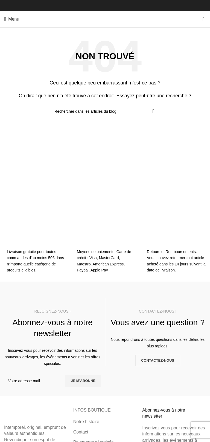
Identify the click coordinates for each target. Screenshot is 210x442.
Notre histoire (86, 421)
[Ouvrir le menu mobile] (11, 19)
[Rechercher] (105, 111)
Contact (80, 432)
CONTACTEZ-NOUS (157, 360)
